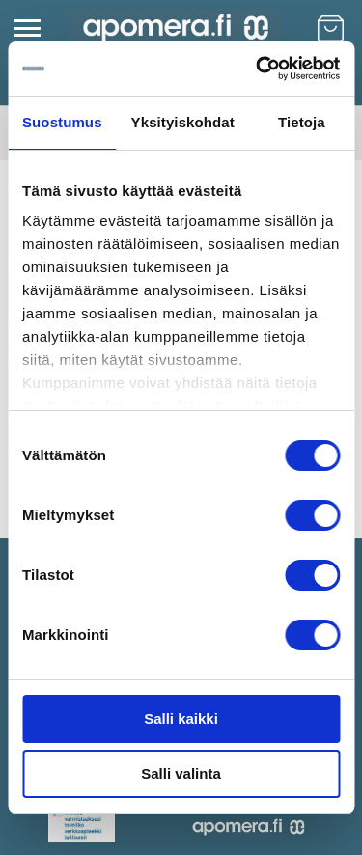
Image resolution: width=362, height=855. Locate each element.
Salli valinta (181, 773)
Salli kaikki (181, 718)
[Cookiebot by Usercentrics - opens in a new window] (258, 68)
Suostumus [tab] (62, 122)
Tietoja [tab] (301, 122)
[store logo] (176, 28)
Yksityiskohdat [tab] (183, 122)
